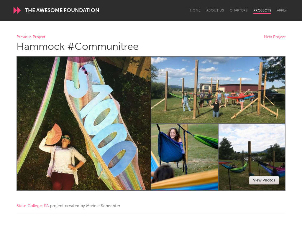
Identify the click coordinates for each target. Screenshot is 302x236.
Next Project (274, 37)
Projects (262, 10)
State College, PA (33, 205)
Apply (282, 10)
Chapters (238, 10)
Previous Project (31, 37)
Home (195, 10)
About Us (215, 10)
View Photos (264, 180)
